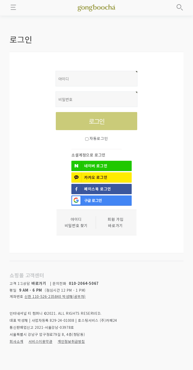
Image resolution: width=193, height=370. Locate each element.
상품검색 (179, 7)
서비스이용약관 (40, 341)
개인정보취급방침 (71, 341)
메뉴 (13, 7)
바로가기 (38, 283)
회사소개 (16, 341)
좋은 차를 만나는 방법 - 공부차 (96, 7)
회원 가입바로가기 (115, 222)
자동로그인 (98, 138)
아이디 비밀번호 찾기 (76, 222)
